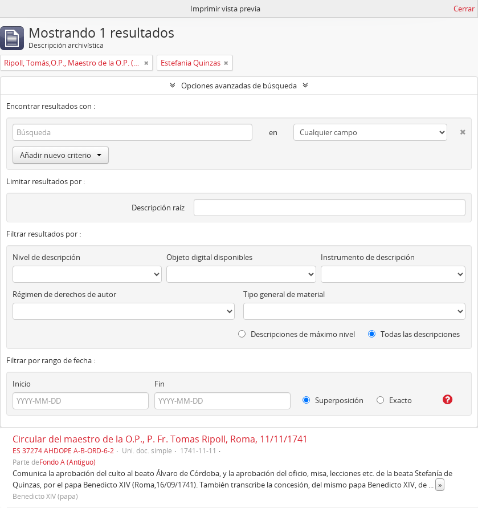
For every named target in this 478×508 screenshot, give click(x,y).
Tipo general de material (284, 294)
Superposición (333, 400)
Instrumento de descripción (368, 257)
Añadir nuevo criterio (60, 155)
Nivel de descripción (46, 257)
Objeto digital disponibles (209, 257)
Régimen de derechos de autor (64, 294)
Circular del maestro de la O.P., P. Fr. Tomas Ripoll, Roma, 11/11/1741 (160, 439)
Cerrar (464, 8)
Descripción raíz (158, 207)
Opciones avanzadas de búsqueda (239, 85)
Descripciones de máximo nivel (296, 334)
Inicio (22, 384)
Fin (159, 384)
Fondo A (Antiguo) (67, 461)
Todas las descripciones (414, 334)
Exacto (394, 400)
